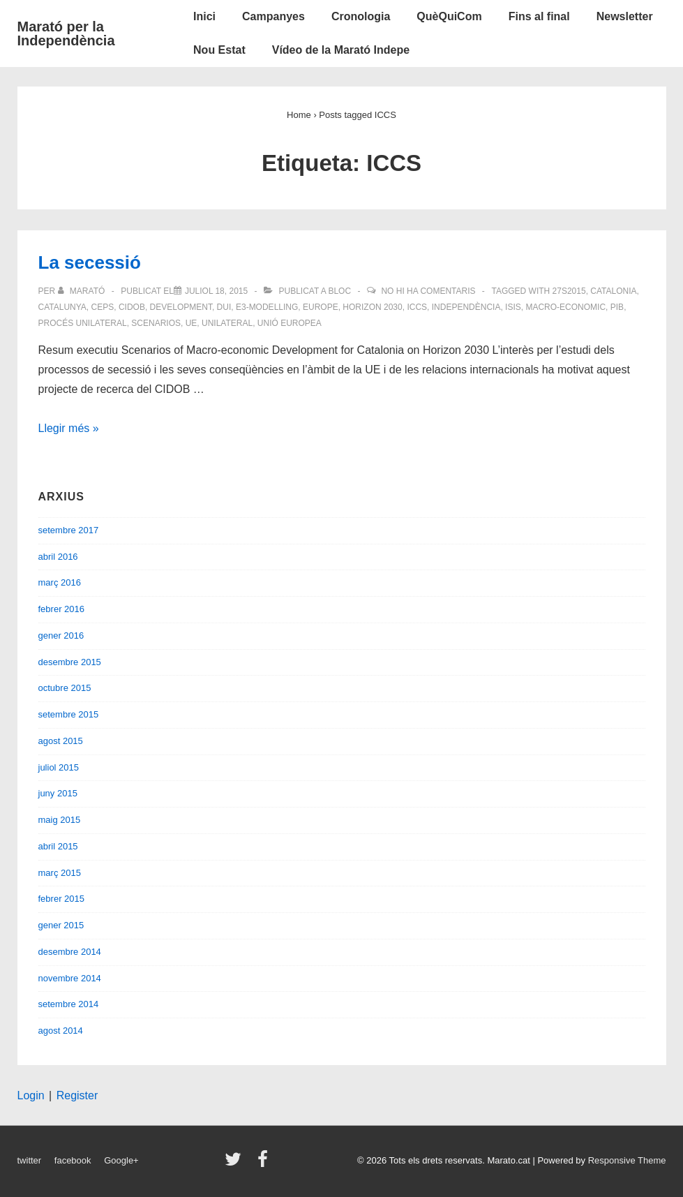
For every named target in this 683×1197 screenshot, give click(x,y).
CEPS (102, 307)
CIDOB (132, 307)
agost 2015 (60, 741)
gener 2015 (61, 925)
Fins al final (539, 16)
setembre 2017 (68, 530)
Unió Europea (289, 323)
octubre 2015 (64, 688)
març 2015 (59, 873)
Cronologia (360, 16)
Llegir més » (68, 428)
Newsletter (624, 16)
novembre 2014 (69, 978)
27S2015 (569, 291)
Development (181, 307)
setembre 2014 (68, 1004)
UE (191, 323)
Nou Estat (219, 50)
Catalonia (613, 291)
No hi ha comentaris (428, 291)
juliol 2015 (59, 767)
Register (77, 1095)
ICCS (417, 307)
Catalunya (62, 307)
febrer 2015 (61, 898)
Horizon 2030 (372, 307)
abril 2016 (58, 556)
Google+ (121, 1160)
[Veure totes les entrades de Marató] (82, 291)
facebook (72, 1160)
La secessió (89, 262)
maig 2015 (59, 820)
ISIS (513, 307)
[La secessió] (216, 291)
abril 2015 (58, 846)
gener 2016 (61, 635)
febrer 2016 (61, 609)
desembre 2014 (69, 951)
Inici (204, 16)
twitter (29, 1160)
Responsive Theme (627, 1160)
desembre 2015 (69, 662)
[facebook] (264, 1164)
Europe (320, 307)
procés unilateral (82, 323)
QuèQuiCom (448, 16)
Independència (466, 307)
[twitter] (236, 1164)
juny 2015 (57, 793)
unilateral (227, 323)
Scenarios (156, 323)
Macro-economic (565, 307)
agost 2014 (60, 1030)
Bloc (339, 291)
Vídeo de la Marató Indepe (341, 50)
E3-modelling (267, 307)
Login (31, 1095)
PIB (617, 307)
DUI (224, 307)
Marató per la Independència (66, 33)
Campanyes (273, 16)
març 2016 (59, 582)
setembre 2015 (68, 714)
